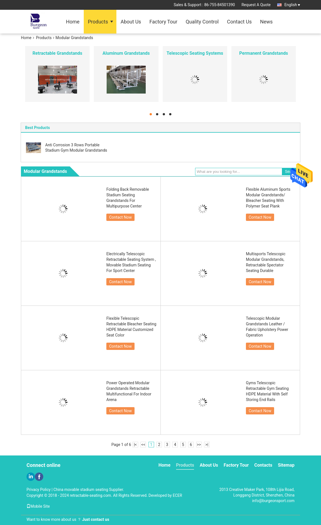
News (266, 22)
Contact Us (239, 22)
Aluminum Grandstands (126, 53)
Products (98, 22)
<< (143, 444)
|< (135, 444)
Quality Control (202, 22)
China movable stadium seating (81, 489)
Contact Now (120, 217)
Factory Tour (163, 22)
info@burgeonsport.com (273, 500)
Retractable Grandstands (57, 53)
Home (72, 22)
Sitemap (286, 465)
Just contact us (95, 519)
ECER (177, 495)
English (292, 5)
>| (207, 444)
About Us (131, 22)
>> (199, 444)
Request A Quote (255, 5)
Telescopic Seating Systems (195, 53)
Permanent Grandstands (263, 53)
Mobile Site (38, 506)
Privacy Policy (39, 489)
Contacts (263, 465)
